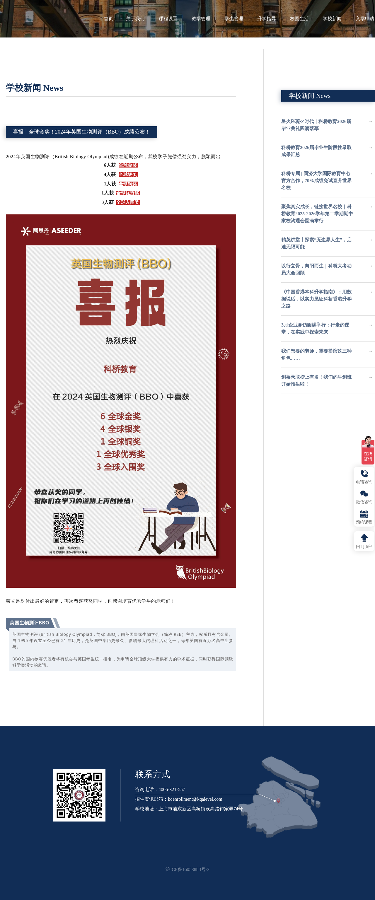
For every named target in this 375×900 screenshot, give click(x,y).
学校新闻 (335, 18)
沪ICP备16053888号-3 (187, 869)
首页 (108, 18)
